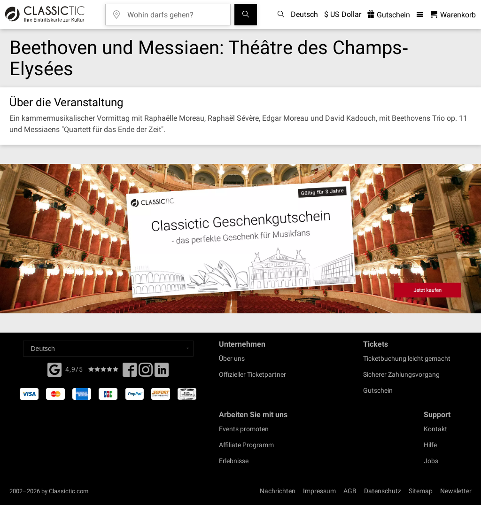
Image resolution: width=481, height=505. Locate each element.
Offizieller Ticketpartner (252, 374)
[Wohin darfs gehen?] (174, 11)
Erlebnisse (233, 461)
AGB (350, 491)
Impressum (319, 491)
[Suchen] (245, 14)
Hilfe (430, 445)
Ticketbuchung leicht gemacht (406, 358)
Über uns (232, 358)
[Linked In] (162, 372)
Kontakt (435, 429)
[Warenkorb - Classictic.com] (453, 14)
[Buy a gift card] (240, 238)
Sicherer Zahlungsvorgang (401, 374)
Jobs (431, 461)
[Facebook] (54, 369)
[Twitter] (146, 372)
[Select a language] (108, 349)
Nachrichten (277, 491)
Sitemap (421, 491)
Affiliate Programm (246, 445)
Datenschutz (382, 491)
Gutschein (378, 390)
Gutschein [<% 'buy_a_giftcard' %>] (388, 14)
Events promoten (244, 429)
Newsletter (456, 491)
